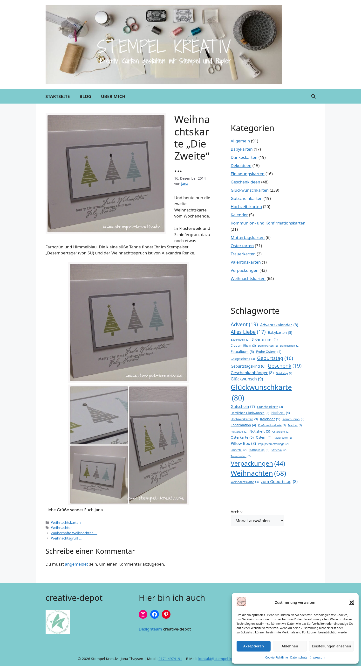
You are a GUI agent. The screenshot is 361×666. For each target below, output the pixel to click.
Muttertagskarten (248, 237)
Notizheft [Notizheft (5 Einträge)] (259, 431)
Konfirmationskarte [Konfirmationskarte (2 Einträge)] (272, 425)
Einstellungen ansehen (331, 646)
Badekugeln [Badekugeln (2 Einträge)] (240, 340)
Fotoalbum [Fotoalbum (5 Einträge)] (242, 351)
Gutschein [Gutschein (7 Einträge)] (243, 406)
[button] (351, 602)
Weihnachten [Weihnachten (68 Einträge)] (258, 473)
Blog (85, 96)
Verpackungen (245, 270)
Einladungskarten (248, 173)
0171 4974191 (170, 658)
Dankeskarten (244, 157)
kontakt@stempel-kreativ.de (222, 658)
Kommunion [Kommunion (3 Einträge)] (293, 419)
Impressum (317, 657)
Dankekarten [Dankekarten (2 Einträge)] (268, 346)
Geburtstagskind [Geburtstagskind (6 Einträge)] (248, 366)
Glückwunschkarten (250, 190)
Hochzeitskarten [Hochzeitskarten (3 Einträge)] (244, 419)
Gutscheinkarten (247, 198)
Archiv (237, 511)
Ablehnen (290, 646)
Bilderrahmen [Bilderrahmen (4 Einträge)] (265, 339)
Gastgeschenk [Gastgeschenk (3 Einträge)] (243, 359)
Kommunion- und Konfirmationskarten (268, 223)
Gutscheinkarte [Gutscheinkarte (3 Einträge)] (270, 407)
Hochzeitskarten (246, 206)
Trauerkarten (243, 254)
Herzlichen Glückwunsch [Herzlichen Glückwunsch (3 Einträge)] (250, 413)
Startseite (58, 96)
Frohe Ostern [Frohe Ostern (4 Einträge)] (268, 351)
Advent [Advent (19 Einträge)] (244, 324)
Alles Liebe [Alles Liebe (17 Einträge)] (248, 332)
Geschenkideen (245, 182)
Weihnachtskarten (66, 522)
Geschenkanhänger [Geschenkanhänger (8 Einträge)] (252, 373)
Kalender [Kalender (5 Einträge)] (270, 419)
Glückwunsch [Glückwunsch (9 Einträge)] (247, 379)
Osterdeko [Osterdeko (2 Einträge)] (280, 432)
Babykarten (242, 149)
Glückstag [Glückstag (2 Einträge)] (284, 373)
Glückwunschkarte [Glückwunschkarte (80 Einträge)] (261, 392)
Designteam (150, 629)
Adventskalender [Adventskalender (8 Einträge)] (279, 325)
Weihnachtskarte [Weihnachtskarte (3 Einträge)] (245, 482)
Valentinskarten (246, 262)
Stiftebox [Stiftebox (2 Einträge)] (279, 450)
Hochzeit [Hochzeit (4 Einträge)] (280, 412)
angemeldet (76, 564)
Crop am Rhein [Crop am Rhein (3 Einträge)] (243, 346)
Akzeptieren (253, 646)
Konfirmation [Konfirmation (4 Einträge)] (243, 425)
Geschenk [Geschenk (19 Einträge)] (284, 366)
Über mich (113, 96)
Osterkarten (242, 245)
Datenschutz (298, 657)
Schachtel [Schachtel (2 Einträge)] (238, 450)
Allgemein (240, 141)
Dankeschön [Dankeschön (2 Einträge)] (289, 346)
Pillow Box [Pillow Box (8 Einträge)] (243, 443)
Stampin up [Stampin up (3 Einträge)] (259, 450)
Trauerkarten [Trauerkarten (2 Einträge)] (241, 456)
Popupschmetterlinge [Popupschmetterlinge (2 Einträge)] (273, 444)
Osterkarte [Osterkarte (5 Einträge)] (242, 437)
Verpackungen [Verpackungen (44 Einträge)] (258, 463)
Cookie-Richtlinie (276, 657)
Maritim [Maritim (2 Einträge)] (295, 425)
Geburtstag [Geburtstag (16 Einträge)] (275, 358)
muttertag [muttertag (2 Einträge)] (239, 432)
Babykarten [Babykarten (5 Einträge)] (280, 332)
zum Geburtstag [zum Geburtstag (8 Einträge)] (279, 481)
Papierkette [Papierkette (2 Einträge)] (283, 438)
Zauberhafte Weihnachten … (74, 533)
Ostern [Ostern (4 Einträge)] (263, 437)
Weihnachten (62, 527)
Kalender (239, 214)
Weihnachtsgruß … (66, 538)
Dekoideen (241, 165)
